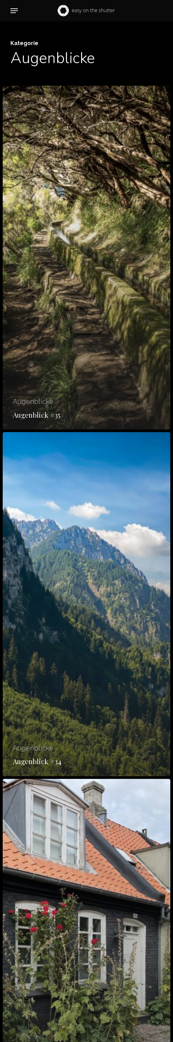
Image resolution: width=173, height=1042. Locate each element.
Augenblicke (33, 402)
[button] (14, 10)
